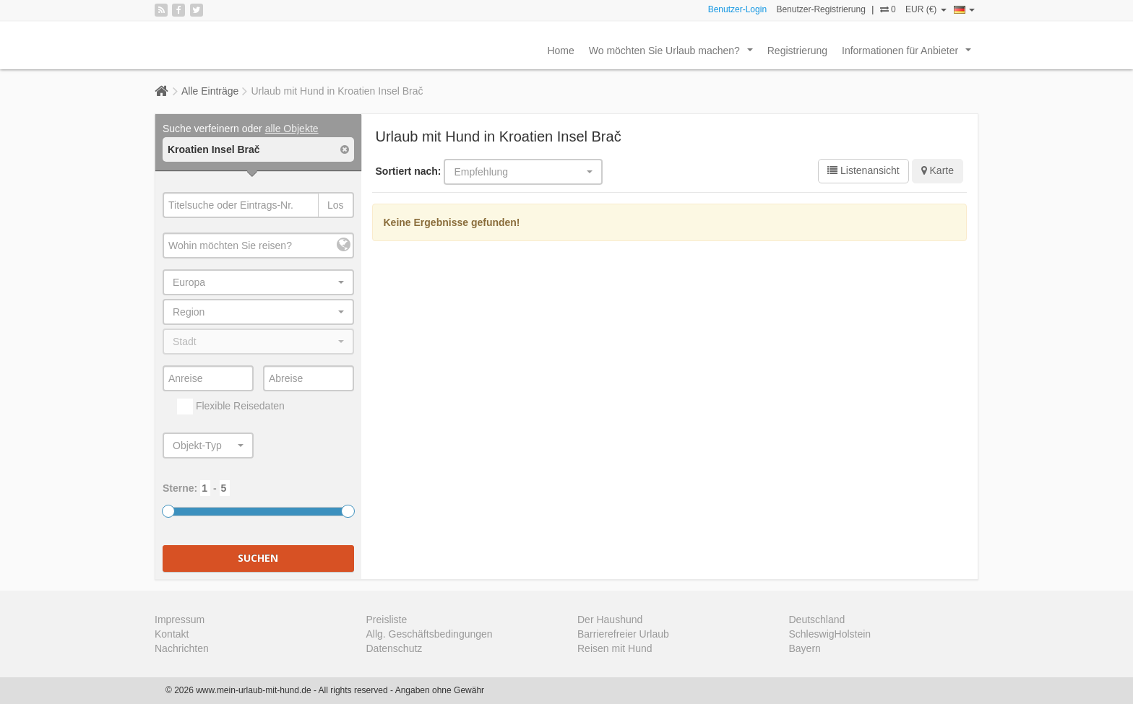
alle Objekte (292, 128)
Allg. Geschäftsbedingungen (429, 634)
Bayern (805, 648)
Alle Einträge (209, 91)
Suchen (258, 558)
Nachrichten (182, 648)
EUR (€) (926, 9)
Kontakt (172, 634)
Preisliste (387, 619)
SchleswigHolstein (830, 634)
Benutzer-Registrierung (820, 9)
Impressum (179, 619)
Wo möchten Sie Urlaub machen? (674, 54)
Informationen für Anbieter (909, 54)
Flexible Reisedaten (231, 406)
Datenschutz (394, 648)
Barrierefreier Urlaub (623, 634)
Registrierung (797, 50)
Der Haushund (609, 619)
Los (335, 205)
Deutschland (817, 619)
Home (560, 50)
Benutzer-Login (737, 9)
